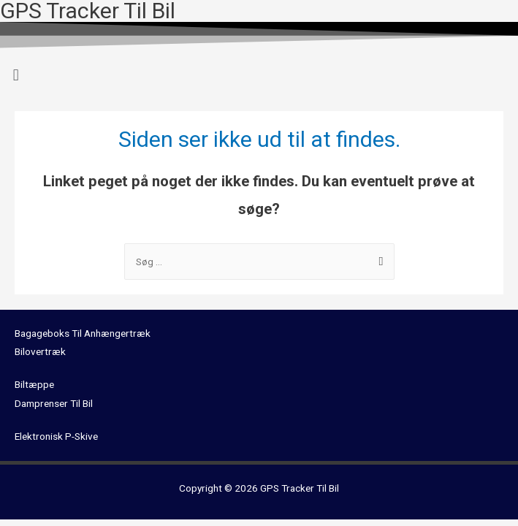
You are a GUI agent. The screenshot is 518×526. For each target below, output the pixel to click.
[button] (259, 74)
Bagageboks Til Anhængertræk (83, 333)
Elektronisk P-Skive (56, 436)
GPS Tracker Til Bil (299, 488)
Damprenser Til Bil (54, 403)
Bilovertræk (40, 351)
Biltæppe (34, 384)
